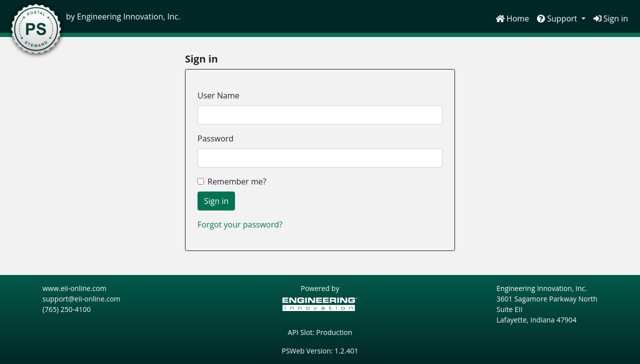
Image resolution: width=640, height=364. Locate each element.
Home (512, 18)
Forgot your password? (240, 224)
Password (216, 138)
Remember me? (237, 181)
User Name (219, 95)
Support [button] (558, 18)
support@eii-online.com (81, 299)
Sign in (611, 18)
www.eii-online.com (74, 288)
